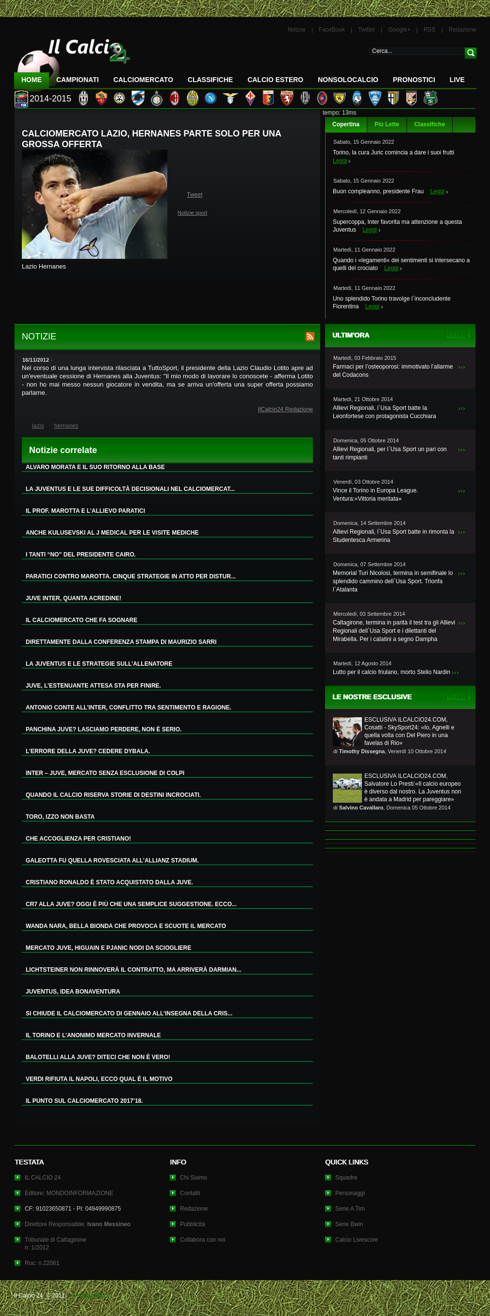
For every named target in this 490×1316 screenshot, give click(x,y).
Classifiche (429, 124)
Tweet (194, 194)
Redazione (462, 29)
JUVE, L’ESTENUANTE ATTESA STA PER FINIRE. (93, 685)
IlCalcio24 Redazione (285, 409)
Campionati (77, 80)
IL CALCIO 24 (43, 1177)
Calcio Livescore (356, 1239)
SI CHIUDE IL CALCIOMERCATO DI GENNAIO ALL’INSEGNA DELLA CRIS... (129, 1013)
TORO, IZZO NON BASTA (60, 816)
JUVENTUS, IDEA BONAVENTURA (73, 991)
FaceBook (332, 29)
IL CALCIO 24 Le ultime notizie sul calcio (72, 61)
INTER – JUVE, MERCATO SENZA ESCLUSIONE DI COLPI (105, 773)
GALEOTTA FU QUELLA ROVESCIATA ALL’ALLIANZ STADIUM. (112, 860)
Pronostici (414, 80)
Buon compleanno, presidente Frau (378, 191)
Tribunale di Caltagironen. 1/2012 (55, 1243)
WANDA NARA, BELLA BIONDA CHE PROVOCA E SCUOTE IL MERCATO (126, 926)
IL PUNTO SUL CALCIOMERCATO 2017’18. (84, 1100)
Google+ (399, 29)
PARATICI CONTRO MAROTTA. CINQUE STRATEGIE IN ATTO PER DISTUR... (131, 576)
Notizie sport (192, 213)
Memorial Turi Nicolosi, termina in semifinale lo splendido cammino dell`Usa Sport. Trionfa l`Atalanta (393, 581)
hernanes (66, 425)
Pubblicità (192, 1224)
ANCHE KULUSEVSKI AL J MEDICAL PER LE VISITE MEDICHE (112, 532)
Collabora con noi (202, 1239)
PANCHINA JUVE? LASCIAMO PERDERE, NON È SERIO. (103, 729)
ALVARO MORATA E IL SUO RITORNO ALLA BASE (95, 467)
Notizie (297, 29)
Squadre (346, 1177)
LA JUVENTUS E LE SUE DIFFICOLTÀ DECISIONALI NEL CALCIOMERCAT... (130, 489)
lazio (38, 425)
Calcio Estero (275, 80)
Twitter (366, 29)
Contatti (190, 1193)
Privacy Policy (91, 1295)
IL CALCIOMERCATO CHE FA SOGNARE (81, 620)
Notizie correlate (63, 450)
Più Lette (387, 124)
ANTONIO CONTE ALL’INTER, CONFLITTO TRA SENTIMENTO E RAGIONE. (128, 707)
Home (31, 80)
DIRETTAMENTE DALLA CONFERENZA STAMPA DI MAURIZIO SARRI (121, 642)
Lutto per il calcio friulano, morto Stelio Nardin (391, 672)
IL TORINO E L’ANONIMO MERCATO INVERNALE (93, 1035)
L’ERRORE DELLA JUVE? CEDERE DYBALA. (88, 751)
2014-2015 (50, 98)
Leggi (340, 160)
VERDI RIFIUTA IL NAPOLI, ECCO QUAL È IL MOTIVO (99, 1079)
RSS (430, 29)
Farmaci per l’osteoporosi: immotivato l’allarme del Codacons (393, 370)
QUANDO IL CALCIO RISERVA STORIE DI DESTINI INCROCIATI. (113, 795)
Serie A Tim (350, 1208)
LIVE (457, 80)
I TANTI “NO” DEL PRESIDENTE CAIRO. (81, 554)
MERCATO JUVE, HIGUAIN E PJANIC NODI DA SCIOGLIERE (108, 948)
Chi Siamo (193, 1177)
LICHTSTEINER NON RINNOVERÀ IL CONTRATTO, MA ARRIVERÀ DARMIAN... (133, 969)
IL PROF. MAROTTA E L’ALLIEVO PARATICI (85, 510)
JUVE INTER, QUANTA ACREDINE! (73, 598)
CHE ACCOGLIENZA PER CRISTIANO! (78, 838)
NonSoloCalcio (348, 80)
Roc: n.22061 (42, 1263)
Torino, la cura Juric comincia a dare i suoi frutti (393, 152)
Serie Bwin (349, 1224)
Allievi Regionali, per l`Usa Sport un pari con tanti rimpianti (390, 453)
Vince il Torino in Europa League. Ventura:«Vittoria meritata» (375, 494)
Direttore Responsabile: (78, 1224)
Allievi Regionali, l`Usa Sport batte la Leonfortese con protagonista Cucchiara (384, 412)
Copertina (345, 124)
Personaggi (350, 1193)
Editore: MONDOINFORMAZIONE (69, 1193)
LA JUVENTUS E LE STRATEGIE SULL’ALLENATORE (99, 663)
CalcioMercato (143, 80)
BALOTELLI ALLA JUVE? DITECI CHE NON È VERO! (98, 1057)
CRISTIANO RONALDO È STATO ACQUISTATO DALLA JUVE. (109, 882)
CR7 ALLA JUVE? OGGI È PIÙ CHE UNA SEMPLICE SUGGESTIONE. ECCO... (131, 904)
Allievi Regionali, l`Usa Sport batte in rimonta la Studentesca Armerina (393, 535)
